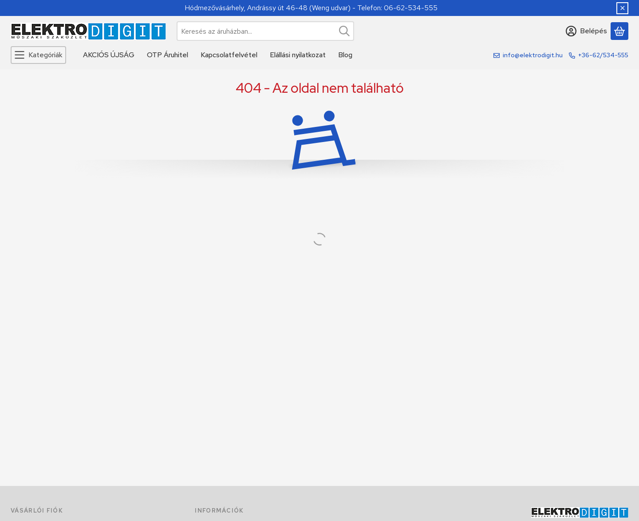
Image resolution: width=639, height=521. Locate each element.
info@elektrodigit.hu (533, 55)
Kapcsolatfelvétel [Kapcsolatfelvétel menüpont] (229, 54)
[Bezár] (622, 8)
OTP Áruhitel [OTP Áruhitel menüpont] (167, 54)
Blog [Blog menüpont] (345, 54)
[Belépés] (586, 31)
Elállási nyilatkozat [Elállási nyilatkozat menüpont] (298, 54)
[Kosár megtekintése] (619, 31)
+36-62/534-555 (603, 55)
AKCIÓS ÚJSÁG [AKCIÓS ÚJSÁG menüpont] (108, 54)
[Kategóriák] (38, 55)
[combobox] (265, 31)
